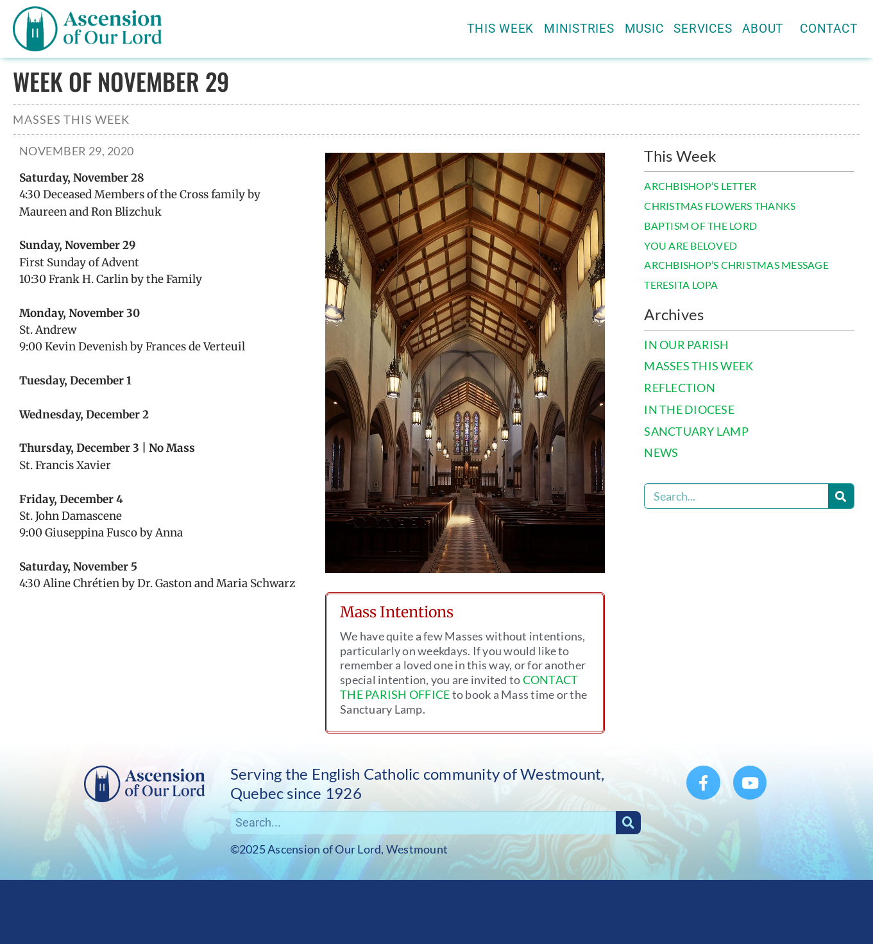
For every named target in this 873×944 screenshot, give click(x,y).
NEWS (661, 452)
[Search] (841, 496)
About (766, 28)
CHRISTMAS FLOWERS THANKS (719, 206)
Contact (828, 28)
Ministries (579, 28)
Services (703, 28)
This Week (500, 28)
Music (644, 28)
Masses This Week (71, 119)
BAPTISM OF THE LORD (700, 225)
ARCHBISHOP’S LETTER (700, 186)
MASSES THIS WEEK (698, 366)
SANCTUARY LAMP (696, 431)
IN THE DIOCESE (689, 409)
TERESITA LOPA (681, 285)
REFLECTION (679, 388)
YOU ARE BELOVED (690, 245)
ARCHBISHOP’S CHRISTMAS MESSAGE (736, 265)
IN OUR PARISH (686, 345)
